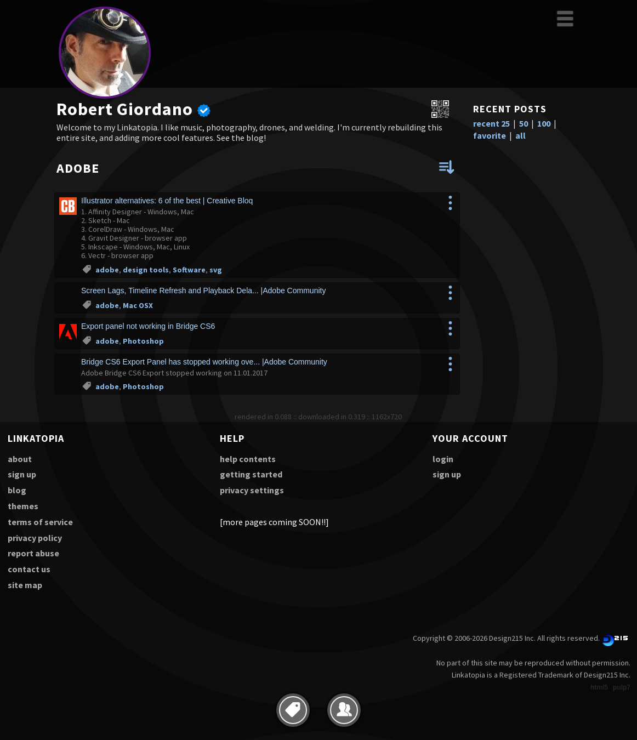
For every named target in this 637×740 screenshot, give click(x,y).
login (443, 458)
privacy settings (252, 490)
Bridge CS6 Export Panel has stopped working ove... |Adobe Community (204, 361)
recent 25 (491, 123)
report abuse (33, 553)
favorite (489, 135)
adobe (107, 270)
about (20, 458)
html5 (599, 687)
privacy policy (35, 537)
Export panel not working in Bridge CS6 (148, 326)
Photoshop (143, 341)
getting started (251, 474)
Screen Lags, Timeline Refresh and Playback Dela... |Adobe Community (203, 290)
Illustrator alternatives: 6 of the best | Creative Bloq (167, 200)
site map (25, 584)
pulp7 (621, 687)
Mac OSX (138, 305)
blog (17, 490)
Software (189, 270)
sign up (22, 474)
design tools (146, 270)
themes (23, 505)
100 (543, 123)
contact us (29, 568)
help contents (248, 458)
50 (523, 123)
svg (215, 270)
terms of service (40, 521)
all (520, 135)
